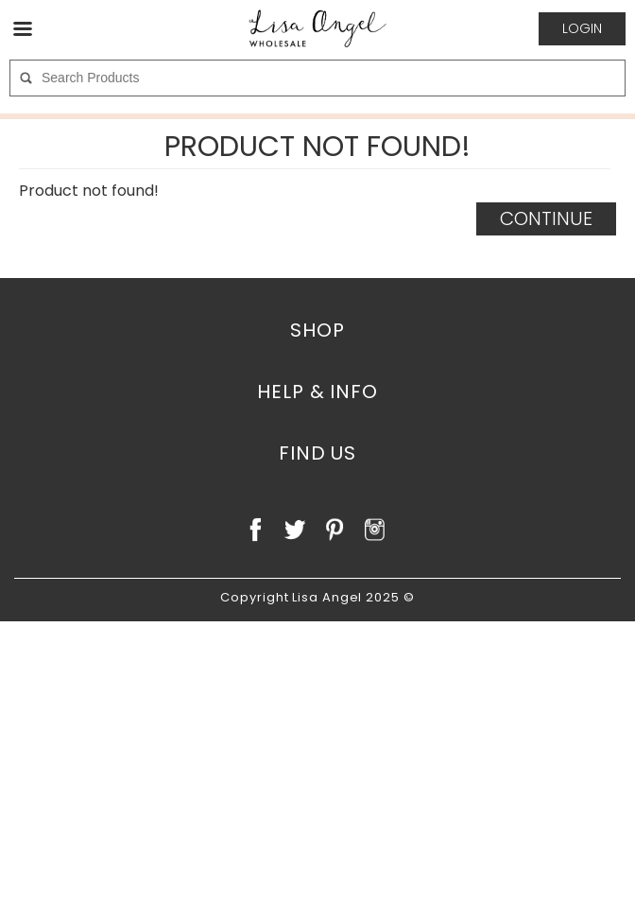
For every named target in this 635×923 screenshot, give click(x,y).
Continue (546, 218)
